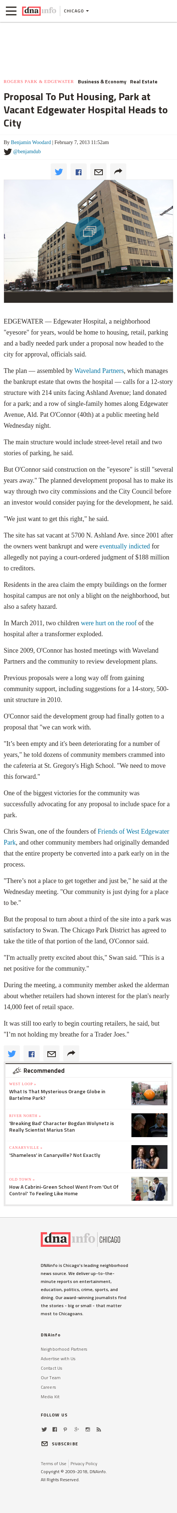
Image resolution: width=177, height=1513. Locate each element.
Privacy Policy (84, 1463)
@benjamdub (27, 151)
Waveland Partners (99, 370)
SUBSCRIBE (59, 1443)
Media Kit (50, 1396)
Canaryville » (26, 1148)
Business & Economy (102, 81)
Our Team (51, 1377)
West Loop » (22, 1084)
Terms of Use (53, 1463)
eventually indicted (125, 546)
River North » (25, 1116)
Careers (48, 1387)
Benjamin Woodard (31, 142)
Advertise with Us (58, 1358)
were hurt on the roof (109, 623)
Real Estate (144, 81)
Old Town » (22, 1179)
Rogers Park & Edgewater (39, 81)
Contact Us (51, 1368)
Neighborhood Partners (64, 1349)
